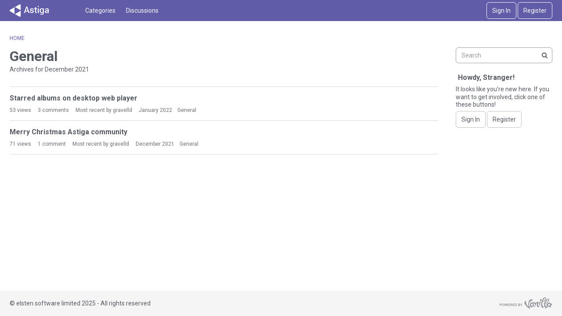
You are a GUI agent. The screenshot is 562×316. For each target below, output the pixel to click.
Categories (100, 10)
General (186, 110)
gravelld (122, 110)
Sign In (501, 10)
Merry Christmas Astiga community (68, 132)
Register (535, 10)
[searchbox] (504, 55)
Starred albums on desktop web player (73, 98)
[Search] (544, 55)
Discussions (142, 10)
